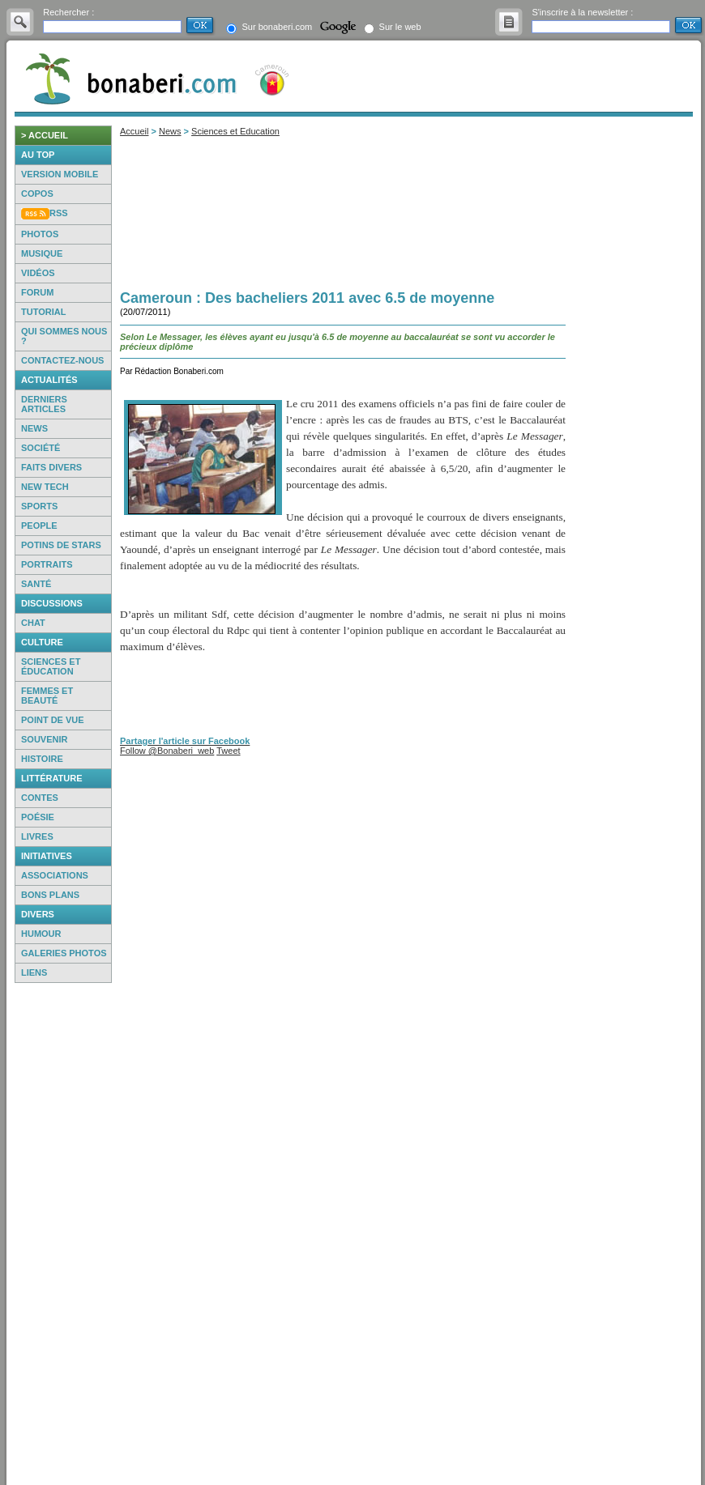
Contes (39, 797)
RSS (58, 213)
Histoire (42, 759)
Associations (54, 875)
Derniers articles (44, 404)
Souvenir (44, 739)
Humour (41, 933)
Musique (41, 253)
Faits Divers (51, 467)
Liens (34, 972)
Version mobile (59, 174)
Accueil (134, 131)
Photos (39, 234)
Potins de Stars (61, 545)
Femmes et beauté (47, 695)
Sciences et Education (235, 131)
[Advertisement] (63, 1234)
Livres (37, 836)
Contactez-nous (62, 360)
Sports (39, 506)
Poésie (37, 817)
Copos (37, 193)
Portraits (47, 564)
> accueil (44, 135)
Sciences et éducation (50, 666)
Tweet (228, 750)
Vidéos (38, 273)
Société (40, 448)
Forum (37, 292)
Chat (33, 623)
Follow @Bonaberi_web (167, 750)
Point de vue (52, 720)
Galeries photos (64, 953)
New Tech (45, 486)
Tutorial (43, 312)
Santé (36, 584)
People (39, 525)
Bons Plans (50, 895)
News (34, 428)
